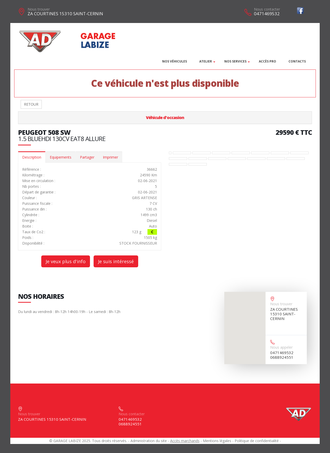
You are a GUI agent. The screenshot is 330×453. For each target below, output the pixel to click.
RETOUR (31, 104)
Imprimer (110, 157)
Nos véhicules (174, 61)
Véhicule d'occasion (165, 117)
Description (31, 157)
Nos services (235, 61)
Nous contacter (267, 9)
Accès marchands (185, 440)
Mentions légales (217, 440)
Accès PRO (267, 61)
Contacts (297, 61)
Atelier (205, 61)
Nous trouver (39, 9)
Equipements (60, 157)
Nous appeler (281, 347)
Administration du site (148, 440)
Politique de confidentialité (257, 440)
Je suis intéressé (116, 261)
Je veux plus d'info (66, 261)
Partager (87, 157)
